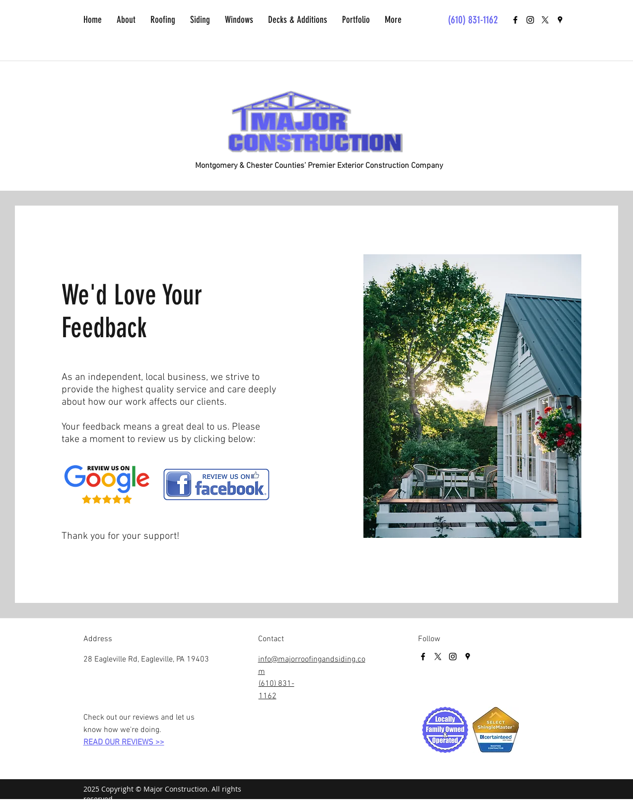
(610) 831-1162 (473, 19)
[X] (545, 20)
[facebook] (515, 20)
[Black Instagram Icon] (530, 20)
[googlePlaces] (560, 20)
